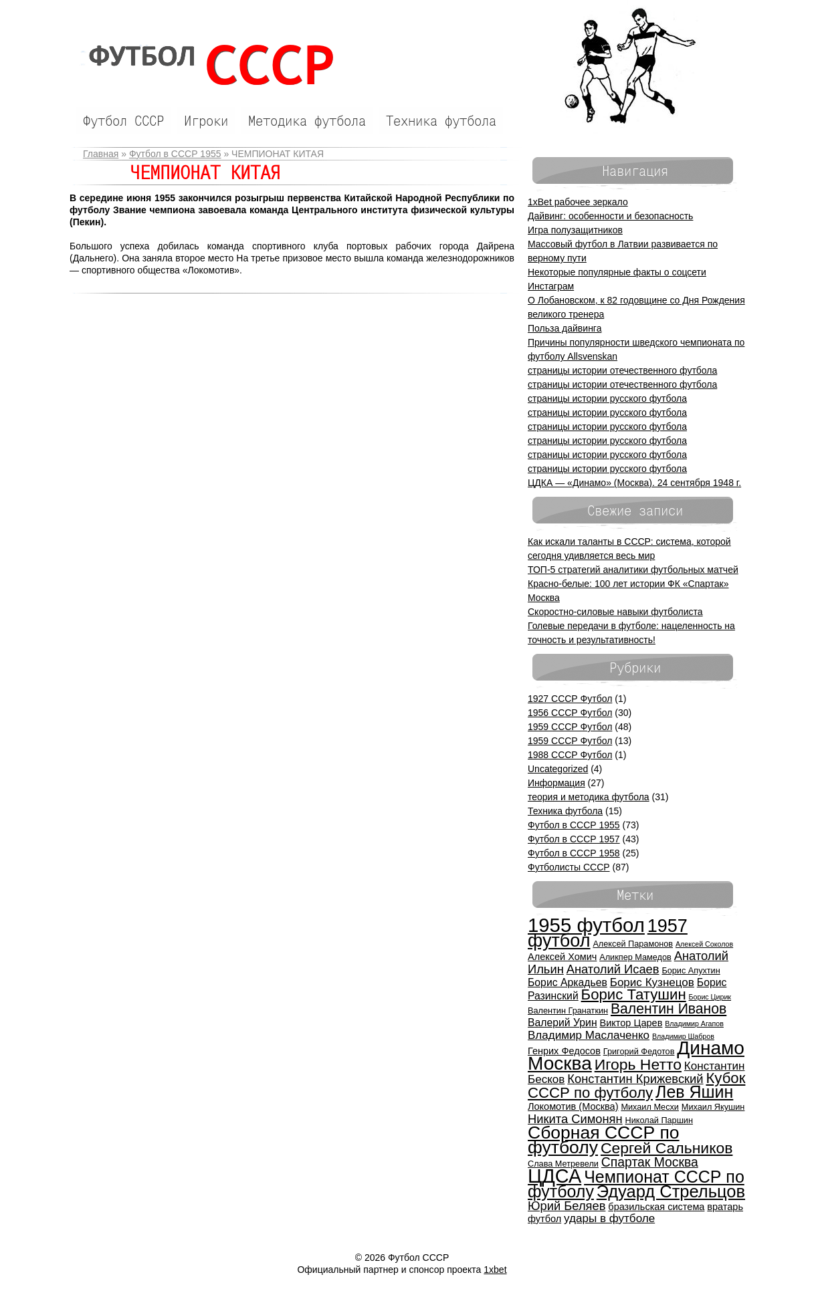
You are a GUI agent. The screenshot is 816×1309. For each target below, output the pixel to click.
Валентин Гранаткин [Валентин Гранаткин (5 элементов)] (568, 1010)
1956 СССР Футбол (570, 712)
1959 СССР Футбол (570, 726)
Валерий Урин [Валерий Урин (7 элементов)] (562, 1022)
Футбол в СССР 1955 (175, 153)
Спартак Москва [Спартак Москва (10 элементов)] (649, 1162)
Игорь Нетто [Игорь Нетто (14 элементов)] (638, 1064)
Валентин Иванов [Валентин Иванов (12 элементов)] (668, 1008)
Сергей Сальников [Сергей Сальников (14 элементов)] (667, 1148)
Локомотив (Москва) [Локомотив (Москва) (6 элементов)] (573, 1106)
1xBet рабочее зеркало (578, 202)
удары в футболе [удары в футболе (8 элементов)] (609, 1218)
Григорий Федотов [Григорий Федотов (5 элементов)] (639, 1051)
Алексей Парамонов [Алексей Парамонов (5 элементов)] (633, 944)
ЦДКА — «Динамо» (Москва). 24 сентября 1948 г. (634, 482)
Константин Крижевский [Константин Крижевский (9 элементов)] (635, 1079)
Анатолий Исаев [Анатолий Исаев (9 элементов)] (613, 969)
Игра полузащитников (575, 230)
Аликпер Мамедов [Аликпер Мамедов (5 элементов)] (635, 957)
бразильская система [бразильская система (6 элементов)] (656, 1206)
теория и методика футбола (588, 797)
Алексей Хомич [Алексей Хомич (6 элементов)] (562, 956)
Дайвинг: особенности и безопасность (610, 216)
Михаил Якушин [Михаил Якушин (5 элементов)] (713, 1107)
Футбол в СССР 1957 (574, 839)
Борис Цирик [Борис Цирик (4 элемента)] (710, 997)
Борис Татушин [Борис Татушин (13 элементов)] (633, 994)
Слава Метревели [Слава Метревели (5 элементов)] (563, 1164)
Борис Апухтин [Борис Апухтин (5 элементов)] (690, 970)
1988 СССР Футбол (570, 754)
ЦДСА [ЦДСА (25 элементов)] (554, 1176)
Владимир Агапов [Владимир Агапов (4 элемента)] (694, 1024)
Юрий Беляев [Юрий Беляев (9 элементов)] (566, 1206)
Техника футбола (565, 811)
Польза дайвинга (564, 328)
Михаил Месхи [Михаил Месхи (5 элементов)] (650, 1107)
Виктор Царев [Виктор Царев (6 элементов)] (631, 1023)
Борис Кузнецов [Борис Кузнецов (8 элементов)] (652, 982)
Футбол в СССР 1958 (574, 853)
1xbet (495, 1269)
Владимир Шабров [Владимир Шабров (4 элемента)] (683, 1036)
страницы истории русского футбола (607, 398)
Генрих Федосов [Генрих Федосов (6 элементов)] (564, 1051)
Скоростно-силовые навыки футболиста (615, 611)
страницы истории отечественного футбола (622, 370)
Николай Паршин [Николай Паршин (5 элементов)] (659, 1120)
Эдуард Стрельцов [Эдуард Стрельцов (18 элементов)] (671, 1191)
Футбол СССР (204, 65)
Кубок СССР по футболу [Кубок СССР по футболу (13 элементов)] (636, 1085)
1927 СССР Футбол (570, 698)
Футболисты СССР (569, 867)
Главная (100, 153)
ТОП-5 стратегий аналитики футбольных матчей (633, 569)
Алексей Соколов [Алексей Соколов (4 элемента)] (704, 944)
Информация (556, 783)
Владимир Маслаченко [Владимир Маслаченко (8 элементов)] (588, 1035)
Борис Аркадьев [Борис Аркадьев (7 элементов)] (567, 982)
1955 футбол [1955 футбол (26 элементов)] (586, 925)
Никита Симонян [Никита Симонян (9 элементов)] (575, 1119)
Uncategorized (558, 768)
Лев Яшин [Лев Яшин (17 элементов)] (694, 1091)
